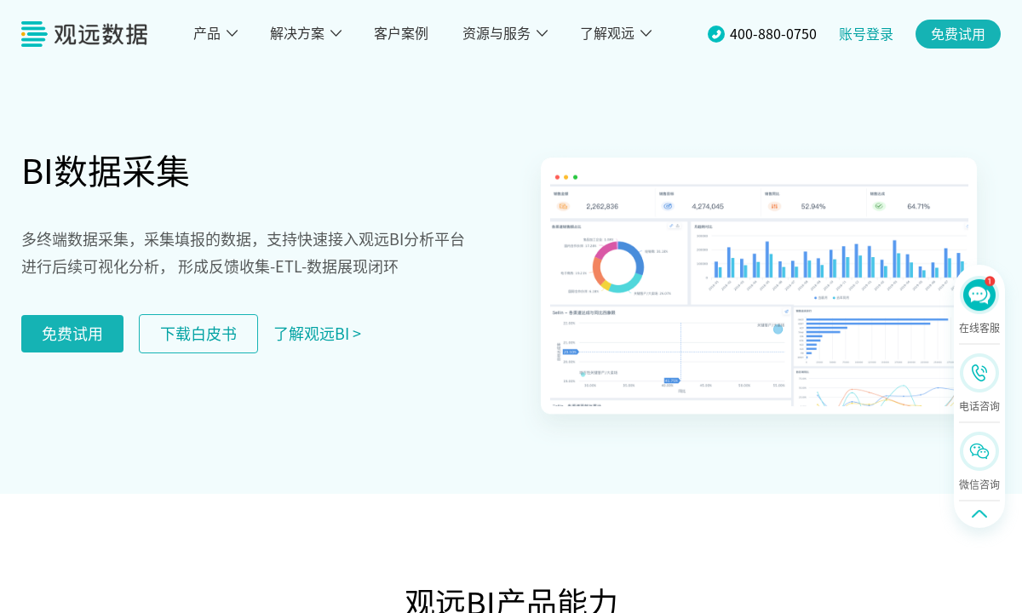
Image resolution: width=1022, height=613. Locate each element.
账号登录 (866, 34)
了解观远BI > (317, 333)
